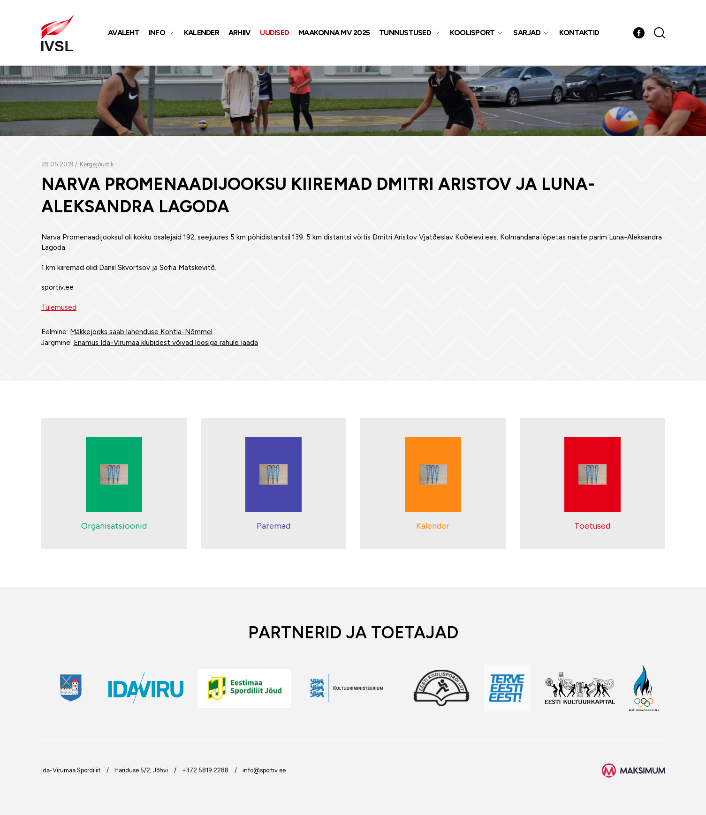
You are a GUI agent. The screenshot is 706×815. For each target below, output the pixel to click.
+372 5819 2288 (205, 770)
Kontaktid (579, 32)
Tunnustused (405, 32)
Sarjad (526, 32)
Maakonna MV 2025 (334, 32)
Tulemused (58, 307)
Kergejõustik (97, 164)
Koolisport (472, 32)
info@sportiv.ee (264, 770)
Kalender (201, 32)
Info (157, 32)
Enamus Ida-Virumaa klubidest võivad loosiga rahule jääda (166, 342)
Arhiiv (239, 32)
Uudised (274, 32)
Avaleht (123, 32)
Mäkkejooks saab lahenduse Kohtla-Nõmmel (141, 332)
